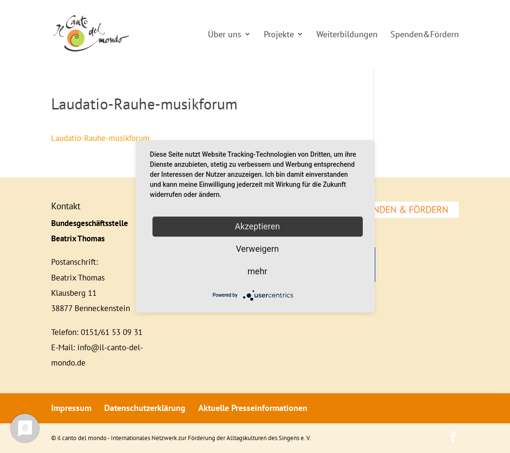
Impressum (71, 407)
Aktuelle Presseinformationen (252, 407)
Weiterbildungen (347, 34)
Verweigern (257, 249)
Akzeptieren (257, 226)
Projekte (279, 34)
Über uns (224, 34)
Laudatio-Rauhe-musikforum (100, 138)
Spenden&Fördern (425, 34)
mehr (257, 271)
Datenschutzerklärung (144, 407)
